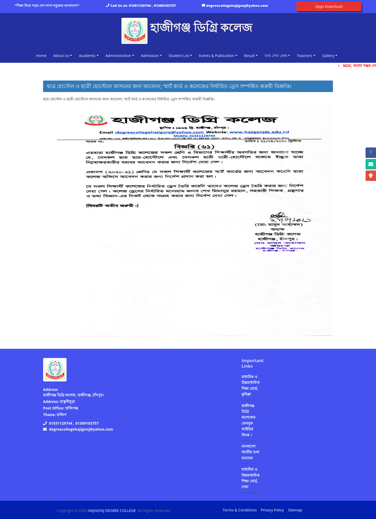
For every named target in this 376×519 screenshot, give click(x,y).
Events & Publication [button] (216, 55)
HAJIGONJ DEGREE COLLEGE (112, 510)
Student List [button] (179, 55)
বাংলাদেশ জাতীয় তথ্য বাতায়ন (250, 452)
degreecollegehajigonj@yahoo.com (237, 5)
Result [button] (249, 55)
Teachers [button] (305, 55)
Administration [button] (118, 55)
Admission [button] (150, 55)
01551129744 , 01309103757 (152, 5)
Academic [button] (87, 55)
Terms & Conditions (240, 509)
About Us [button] (61, 55)
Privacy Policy (272, 509)
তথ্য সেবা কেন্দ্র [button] (276, 55)
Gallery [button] (328, 55)
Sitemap (295, 509)
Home (42, 55)
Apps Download (329, 6)
